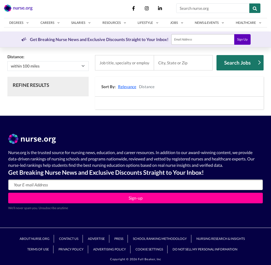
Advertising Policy (109, 249)
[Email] (202, 39)
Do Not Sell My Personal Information (205, 249)
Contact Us (68, 239)
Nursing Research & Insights (220, 239)
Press (118, 239)
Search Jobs (242, 63)
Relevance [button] (127, 86)
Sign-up (136, 197)
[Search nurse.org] (213, 8)
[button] (19, 22)
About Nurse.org (34, 239)
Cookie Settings (149, 249)
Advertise (96, 239)
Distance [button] (147, 86)
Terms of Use (38, 249)
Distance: (15, 56)
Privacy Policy (71, 249)
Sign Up (242, 39)
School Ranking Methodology (160, 239)
